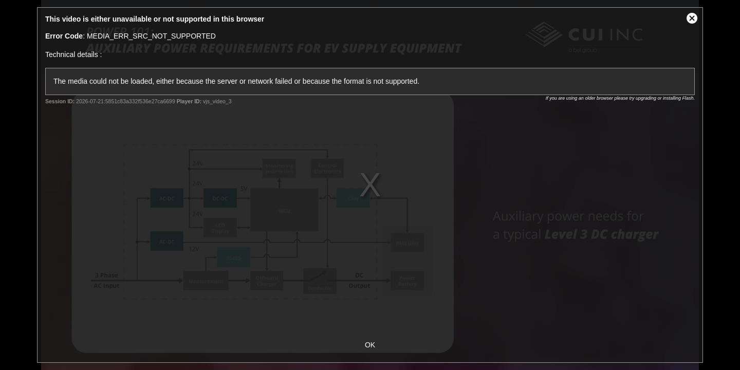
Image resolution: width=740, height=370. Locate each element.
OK (370, 345)
